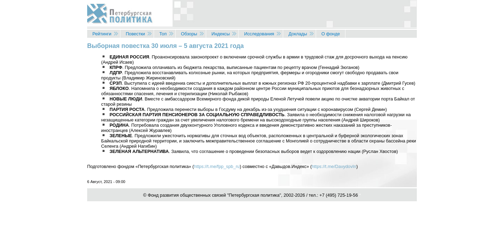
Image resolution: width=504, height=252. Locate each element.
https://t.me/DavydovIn (334, 166)
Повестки (135, 33)
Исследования (259, 33)
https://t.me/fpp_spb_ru (217, 166)
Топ (163, 33)
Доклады (297, 33)
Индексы (220, 33)
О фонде (330, 33)
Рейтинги (101, 33)
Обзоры (189, 33)
